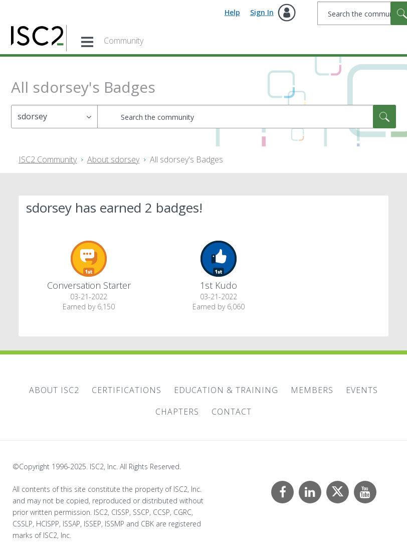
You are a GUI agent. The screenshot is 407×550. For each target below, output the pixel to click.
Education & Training (226, 390)
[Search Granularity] (54, 116)
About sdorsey (113, 159)
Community (123, 40)
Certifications (126, 390)
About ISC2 (54, 390)
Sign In (262, 12)
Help (232, 12)
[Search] (246, 116)
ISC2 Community (48, 159)
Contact (232, 411)
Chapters (177, 411)
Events (362, 390)
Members (312, 390)
